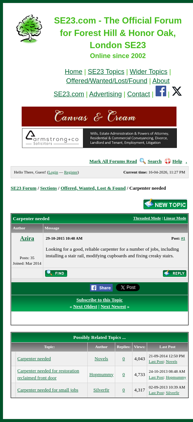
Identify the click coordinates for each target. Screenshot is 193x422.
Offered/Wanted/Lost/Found (106, 81)
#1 (183, 238)
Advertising (105, 94)
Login (53, 172)
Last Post (156, 361)
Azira (27, 238)
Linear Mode (175, 218)
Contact (138, 94)
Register (71, 172)
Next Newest (113, 306)
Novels (101, 358)
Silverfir (101, 390)
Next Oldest (85, 306)
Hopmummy (101, 374)
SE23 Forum (23, 188)
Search (150, 161)
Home (73, 71)
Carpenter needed (34, 358)
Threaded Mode (147, 218)
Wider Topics (149, 71)
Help (173, 161)
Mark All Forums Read (113, 161)
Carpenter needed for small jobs (47, 390)
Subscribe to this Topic (99, 300)
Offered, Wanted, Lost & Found (93, 188)
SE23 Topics (106, 71)
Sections (48, 188)
